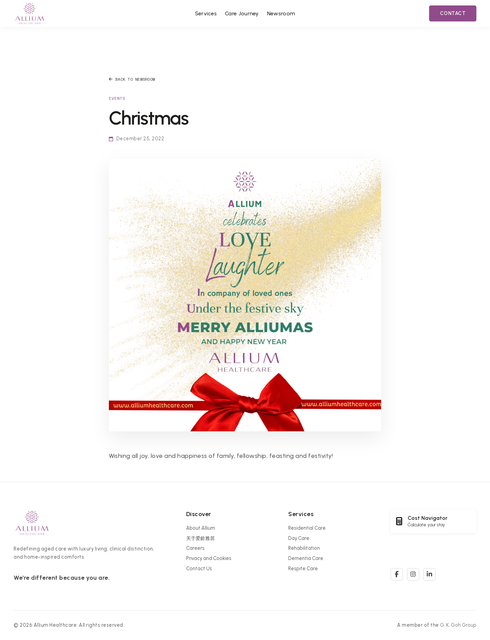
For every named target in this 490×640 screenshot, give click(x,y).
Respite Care (303, 568)
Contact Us (199, 568)
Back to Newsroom (132, 79)
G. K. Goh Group (458, 625)
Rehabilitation (304, 548)
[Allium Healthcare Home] (30, 13)
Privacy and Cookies (208, 558)
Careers (195, 548)
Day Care (298, 538)
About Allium (200, 528)
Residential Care (307, 528)
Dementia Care (305, 558)
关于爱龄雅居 (200, 538)
